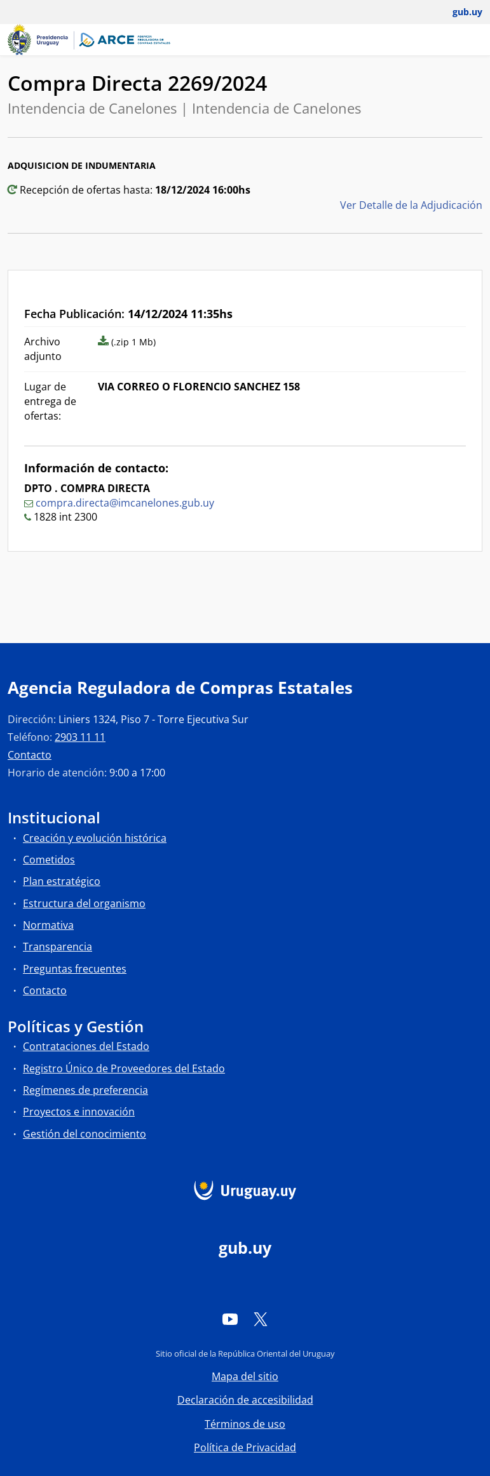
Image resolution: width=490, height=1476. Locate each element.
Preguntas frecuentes (74, 969)
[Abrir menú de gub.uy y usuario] (458, 12)
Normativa (48, 925)
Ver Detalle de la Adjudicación (411, 205)
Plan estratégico (61, 881)
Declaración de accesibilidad (245, 1400)
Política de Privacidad (245, 1447)
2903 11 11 (80, 737)
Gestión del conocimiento (84, 1134)
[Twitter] (260, 1319)
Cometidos (49, 860)
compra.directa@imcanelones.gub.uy (125, 503)
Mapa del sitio (245, 1376)
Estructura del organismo (84, 903)
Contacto (29, 755)
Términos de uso (245, 1424)
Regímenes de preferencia (85, 1090)
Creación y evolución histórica (95, 838)
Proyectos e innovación (79, 1112)
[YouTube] (230, 1319)
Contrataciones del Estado (86, 1046)
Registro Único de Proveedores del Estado (124, 1068)
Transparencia (57, 947)
